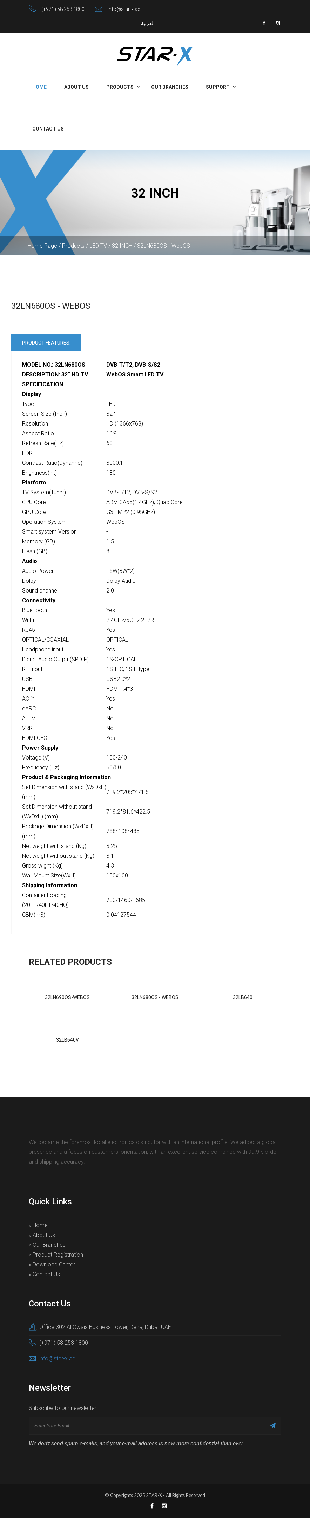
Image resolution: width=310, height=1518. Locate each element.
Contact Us (48, 129)
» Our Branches (47, 1245)
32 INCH (122, 245)
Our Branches (169, 87)
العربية (148, 23)
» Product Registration (56, 1254)
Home (39, 87)
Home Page (42, 245)
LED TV (98, 245)
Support (218, 87)
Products (120, 87)
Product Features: (46, 343)
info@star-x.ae (124, 9)
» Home (38, 1225)
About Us (76, 87)
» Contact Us (44, 1274)
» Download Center (52, 1264)
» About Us (42, 1235)
